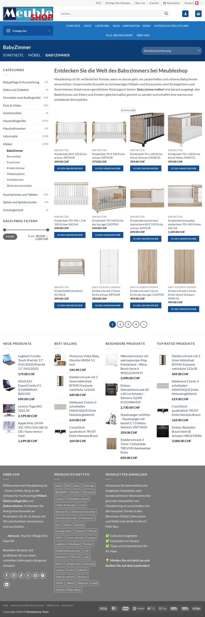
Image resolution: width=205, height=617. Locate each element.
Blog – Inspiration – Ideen (131, 25)
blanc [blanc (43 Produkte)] (77, 485)
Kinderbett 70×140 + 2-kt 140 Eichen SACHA (70, 222)
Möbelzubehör (16, 173)
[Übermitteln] (166, 13)
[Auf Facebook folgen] (6, 575)
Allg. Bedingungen (119, 35)
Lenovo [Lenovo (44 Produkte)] (91, 537)
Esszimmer (13, 162)
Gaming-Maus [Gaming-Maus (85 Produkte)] (63, 531)
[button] (171, 3)
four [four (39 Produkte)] (57, 524)
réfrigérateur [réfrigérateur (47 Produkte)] (73, 563)
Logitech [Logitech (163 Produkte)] (60, 544)
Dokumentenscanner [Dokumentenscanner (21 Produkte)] (84, 511)
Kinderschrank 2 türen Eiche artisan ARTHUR (106, 292)
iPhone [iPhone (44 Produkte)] (93, 531)
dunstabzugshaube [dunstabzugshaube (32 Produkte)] (66, 518)
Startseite (13, 55)
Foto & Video (12, 105)
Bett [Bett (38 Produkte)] (67, 485)
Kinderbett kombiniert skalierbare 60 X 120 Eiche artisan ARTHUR (146, 224)
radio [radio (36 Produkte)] (86, 557)
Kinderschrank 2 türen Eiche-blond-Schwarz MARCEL (182, 294)
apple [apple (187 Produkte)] (58, 485)
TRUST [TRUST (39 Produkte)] (59, 583)
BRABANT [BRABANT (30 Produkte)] (61, 492)
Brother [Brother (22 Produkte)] (75, 492)
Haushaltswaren (14, 128)
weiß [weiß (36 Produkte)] (94, 583)
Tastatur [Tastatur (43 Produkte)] (82, 576)
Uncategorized (13, 210)
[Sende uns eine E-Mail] (35, 575)
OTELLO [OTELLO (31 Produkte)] (75, 557)
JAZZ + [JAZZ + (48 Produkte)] (59, 537)
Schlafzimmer (15, 179)
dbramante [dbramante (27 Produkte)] (61, 511)
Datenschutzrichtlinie (171, 25)
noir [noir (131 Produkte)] (86, 550)
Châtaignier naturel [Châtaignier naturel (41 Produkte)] (77, 498)
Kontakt (154, 3)
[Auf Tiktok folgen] (21, 575)
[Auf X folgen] (28, 575)
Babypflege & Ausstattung (21, 82)
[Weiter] (143, 324)
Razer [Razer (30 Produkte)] (58, 563)
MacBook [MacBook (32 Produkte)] (74, 544)
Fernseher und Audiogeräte (22, 97)
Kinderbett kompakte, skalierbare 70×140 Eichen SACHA (184, 224)
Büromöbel (14, 156)
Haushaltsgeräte (14, 121)
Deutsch (193, 3)
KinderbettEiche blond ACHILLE (68, 292)
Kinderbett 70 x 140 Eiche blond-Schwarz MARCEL (146, 155)
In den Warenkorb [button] (70, 168)
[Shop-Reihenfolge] (172, 51)
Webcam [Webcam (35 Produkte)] (83, 583)
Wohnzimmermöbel (19, 185)
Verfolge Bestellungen (117, 3)
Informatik (10, 136)
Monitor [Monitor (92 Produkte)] (87, 544)
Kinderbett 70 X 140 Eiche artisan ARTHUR (108, 155)
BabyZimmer (15, 150)
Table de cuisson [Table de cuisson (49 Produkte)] (64, 576)
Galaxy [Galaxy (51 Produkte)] (68, 524)
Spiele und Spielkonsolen (20, 202)
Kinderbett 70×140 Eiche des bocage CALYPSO (107, 222)
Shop (87, 25)
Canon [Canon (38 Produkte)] (59, 498)
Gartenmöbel (12, 113)
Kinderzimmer (16, 168)
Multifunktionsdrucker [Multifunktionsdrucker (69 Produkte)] (68, 550)
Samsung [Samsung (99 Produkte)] (89, 563)
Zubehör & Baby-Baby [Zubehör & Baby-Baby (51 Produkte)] (68, 589)
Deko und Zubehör (16, 90)
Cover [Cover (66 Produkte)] (82, 505)
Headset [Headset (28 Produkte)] (80, 531)
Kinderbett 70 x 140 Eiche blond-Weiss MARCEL (184, 155)
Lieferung (102, 25)
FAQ (98, 3)
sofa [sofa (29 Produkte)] (70, 570)
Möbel (34, 55)
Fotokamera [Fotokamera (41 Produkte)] (87, 518)
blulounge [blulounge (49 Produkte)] (88, 485)
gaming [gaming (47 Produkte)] (79, 524)
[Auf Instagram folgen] (14, 575)
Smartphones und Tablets (20, 194)
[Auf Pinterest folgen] (42, 575)
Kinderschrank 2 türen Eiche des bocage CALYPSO (147, 292)
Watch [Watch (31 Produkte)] (70, 583)
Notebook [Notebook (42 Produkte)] (61, 557)
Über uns (140, 3)
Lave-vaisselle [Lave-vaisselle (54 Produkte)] (75, 537)
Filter (10, 236)
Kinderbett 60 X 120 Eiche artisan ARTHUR (70, 155)
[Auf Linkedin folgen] (6, 584)
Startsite (73, 25)
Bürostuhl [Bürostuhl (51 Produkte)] (88, 492)
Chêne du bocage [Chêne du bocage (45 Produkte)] (65, 505)
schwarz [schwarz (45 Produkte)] (60, 570)
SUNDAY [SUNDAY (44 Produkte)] (82, 570)
